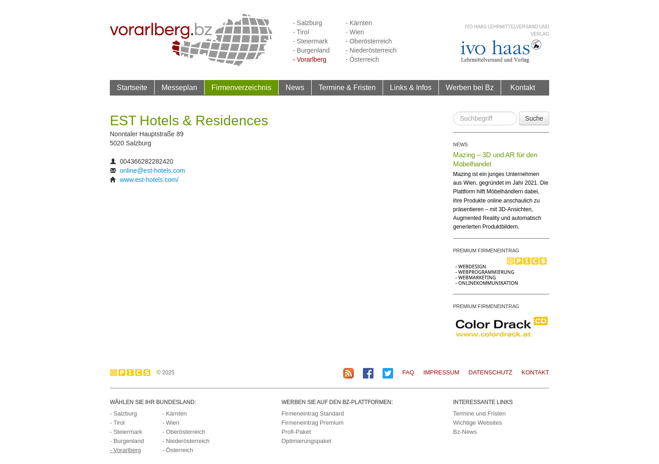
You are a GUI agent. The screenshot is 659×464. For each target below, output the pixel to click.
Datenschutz (491, 372)
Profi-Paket (296, 431)
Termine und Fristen (479, 413)
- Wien (355, 32)
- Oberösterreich (369, 41)
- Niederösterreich (371, 50)
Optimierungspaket (306, 440)
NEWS (460, 144)
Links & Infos (411, 87)
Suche (534, 118)
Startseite (132, 87)
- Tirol (301, 32)
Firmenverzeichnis (241, 87)
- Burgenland (311, 50)
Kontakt (522, 87)
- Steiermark (310, 41)
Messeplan (179, 87)
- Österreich (362, 59)
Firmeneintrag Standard (312, 413)
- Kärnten (359, 23)
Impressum (441, 372)
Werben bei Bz (470, 87)
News (295, 87)
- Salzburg (307, 23)
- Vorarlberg (309, 59)
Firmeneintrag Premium (312, 422)
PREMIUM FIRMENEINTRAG (486, 250)
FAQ (408, 372)
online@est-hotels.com (152, 170)
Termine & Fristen (347, 87)
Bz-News (465, 431)
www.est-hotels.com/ (149, 179)
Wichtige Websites (477, 422)
